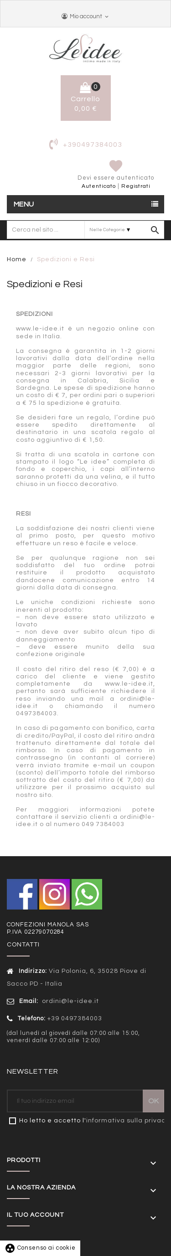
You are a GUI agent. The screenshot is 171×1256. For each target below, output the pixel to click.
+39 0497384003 (74, 1018)
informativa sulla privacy (127, 1120)
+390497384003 (92, 144)
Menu (24, 204)
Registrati (135, 186)
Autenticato (99, 186)
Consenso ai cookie (40, 1248)
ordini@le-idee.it (69, 1001)
